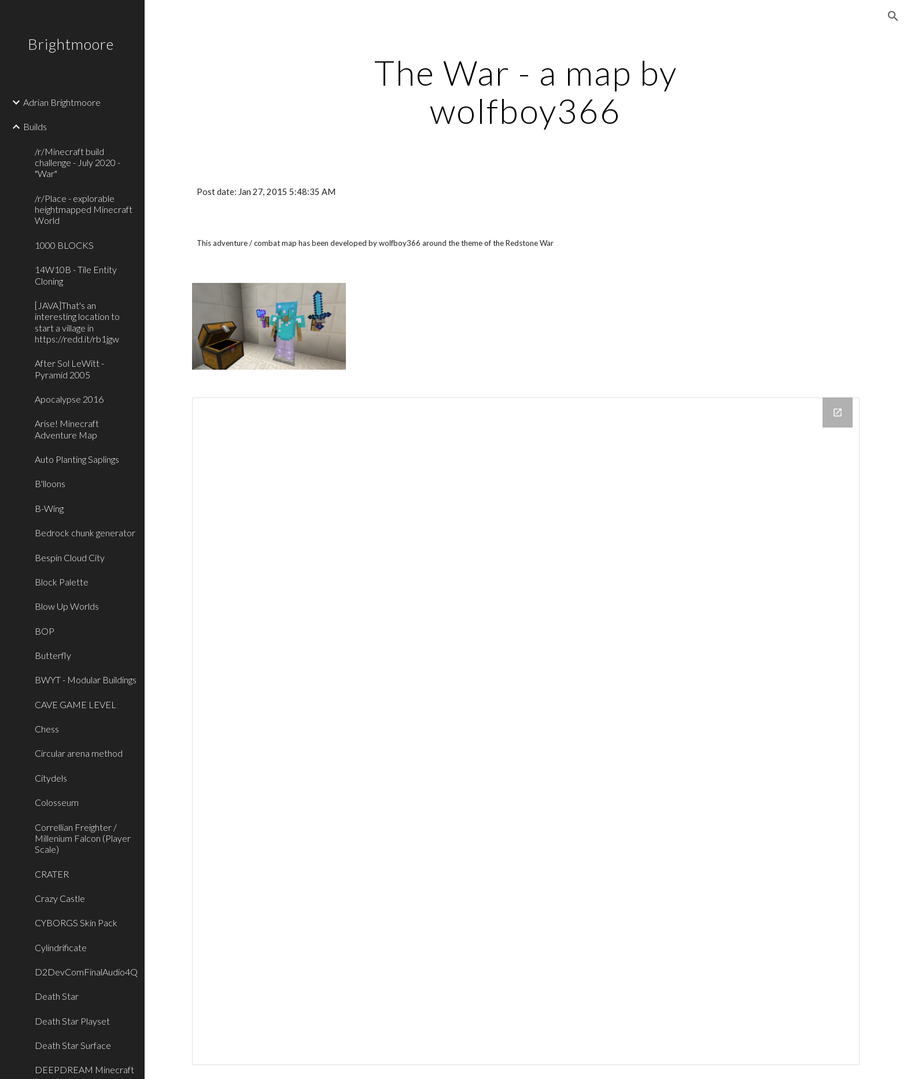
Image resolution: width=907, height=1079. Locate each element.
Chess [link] (47, 728)
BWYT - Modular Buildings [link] (86, 679)
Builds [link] (35, 126)
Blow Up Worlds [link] (67, 606)
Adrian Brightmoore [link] (62, 102)
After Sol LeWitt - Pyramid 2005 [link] (69, 369)
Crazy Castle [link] (60, 898)
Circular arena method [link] (79, 752)
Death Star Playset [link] (72, 1020)
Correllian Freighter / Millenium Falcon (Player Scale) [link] (83, 838)
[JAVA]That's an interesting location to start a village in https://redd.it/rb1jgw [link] (77, 322)
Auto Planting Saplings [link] (77, 459)
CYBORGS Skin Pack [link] (76, 922)
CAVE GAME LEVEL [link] (75, 704)
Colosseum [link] (57, 802)
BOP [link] (44, 630)
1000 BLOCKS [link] (64, 245)
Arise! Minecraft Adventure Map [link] (67, 429)
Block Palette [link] (62, 581)
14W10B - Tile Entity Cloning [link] (76, 275)
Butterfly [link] (53, 655)
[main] (526, 91)
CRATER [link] (52, 873)
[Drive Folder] (526, 731)
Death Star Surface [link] (73, 1045)
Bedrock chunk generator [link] (85, 532)
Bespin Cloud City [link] (70, 557)
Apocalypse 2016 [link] (69, 398)
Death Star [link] (57, 995)
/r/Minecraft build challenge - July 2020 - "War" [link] (77, 162)
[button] (893, 16)
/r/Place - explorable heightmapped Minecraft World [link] (83, 209)
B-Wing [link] (49, 508)
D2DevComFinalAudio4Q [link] (86, 971)
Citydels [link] (51, 777)
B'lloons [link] (50, 483)
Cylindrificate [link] (61, 947)
